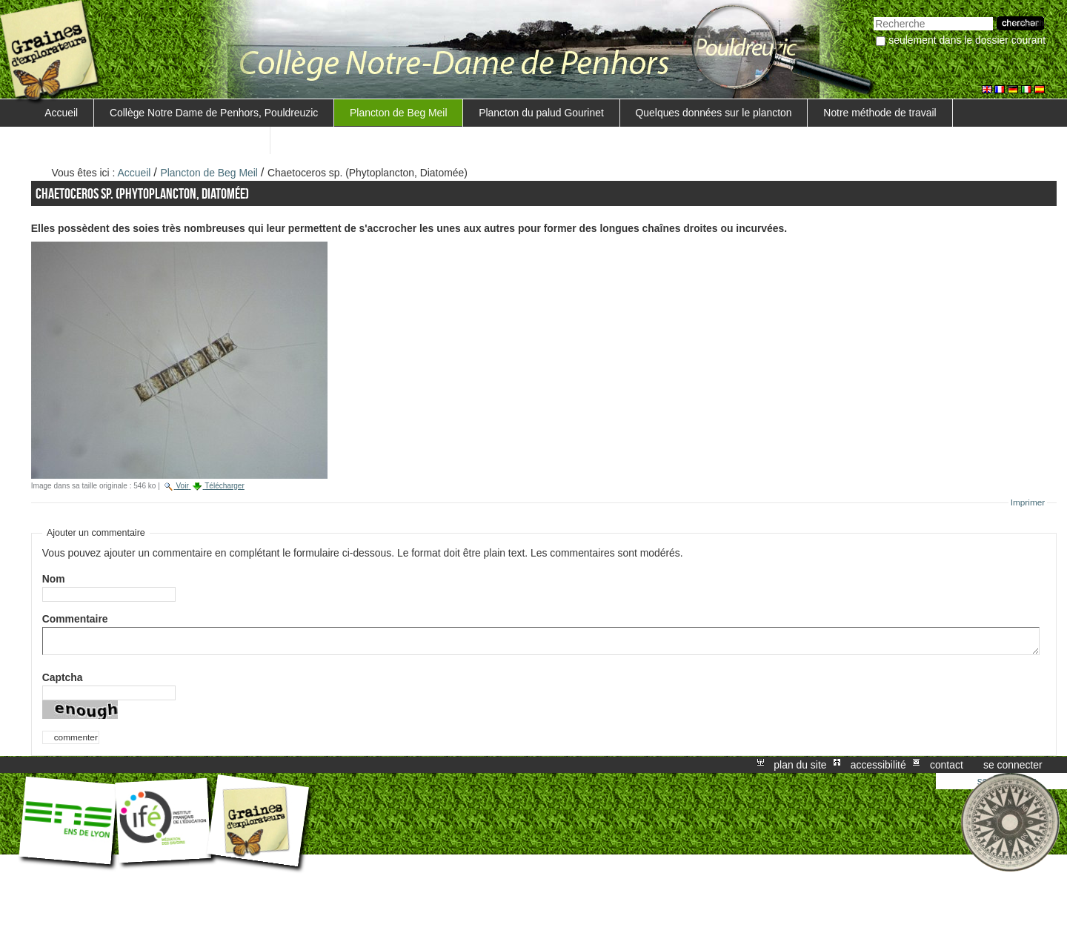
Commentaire (78, 619)
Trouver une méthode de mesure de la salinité (149, 140)
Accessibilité (878, 765)
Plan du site (800, 765)
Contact (946, 765)
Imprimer (1028, 502)
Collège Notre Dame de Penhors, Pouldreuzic (214, 113)
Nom (53, 579)
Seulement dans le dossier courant (967, 40)
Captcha (62, 677)
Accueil (61, 113)
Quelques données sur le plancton (714, 113)
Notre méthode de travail (879, 113)
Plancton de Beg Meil (398, 113)
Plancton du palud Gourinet (541, 113)
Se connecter (1013, 765)
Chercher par (873, 15)
